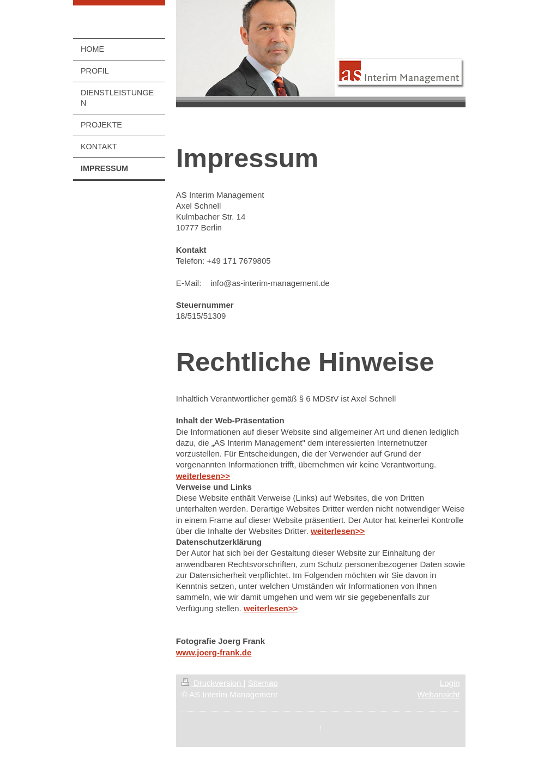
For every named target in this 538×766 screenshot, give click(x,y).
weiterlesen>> (203, 476)
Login (450, 683)
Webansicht (438, 694)
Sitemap (263, 683)
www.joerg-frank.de (214, 652)
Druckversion (213, 683)
